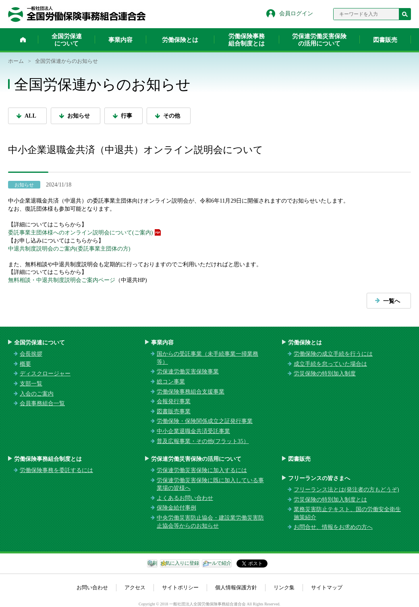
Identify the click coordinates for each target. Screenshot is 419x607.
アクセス (134, 587)
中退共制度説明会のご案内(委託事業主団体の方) (69, 249)
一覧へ (391, 301)
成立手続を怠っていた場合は (330, 364)
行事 (126, 116)
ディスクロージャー (45, 374)
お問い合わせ (92, 587)
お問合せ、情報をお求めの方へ (333, 527)
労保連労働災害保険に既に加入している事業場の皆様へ (210, 484)
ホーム (23, 39)
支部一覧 (31, 384)
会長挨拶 (31, 354)
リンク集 (284, 587)
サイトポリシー (180, 587)
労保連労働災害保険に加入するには (202, 470)
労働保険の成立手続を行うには (333, 354)
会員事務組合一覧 (42, 403)
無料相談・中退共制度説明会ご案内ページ (61, 280)
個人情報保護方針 (236, 587)
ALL (30, 116)
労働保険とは (180, 40)
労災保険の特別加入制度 (325, 374)
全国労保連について (67, 40)
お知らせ (78, 116)
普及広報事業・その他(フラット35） (203, 441)
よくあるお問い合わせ (185, 498)
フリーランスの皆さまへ (319, 478)
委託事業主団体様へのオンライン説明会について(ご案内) (80, 233)
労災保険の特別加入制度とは (330, 500)
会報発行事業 (174, 401)
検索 (405, 14)
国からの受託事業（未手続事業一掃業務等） (207, 358)
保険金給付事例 (176, 508)
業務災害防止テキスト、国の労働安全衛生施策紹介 (347, 513)
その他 (171, 116)
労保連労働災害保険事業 (188, 372)
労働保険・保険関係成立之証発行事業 (205, 421)
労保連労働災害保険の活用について (319, 40)
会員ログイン (296, 13)
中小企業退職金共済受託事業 (193, 431)
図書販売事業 (174, 411)
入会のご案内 (37, 394)
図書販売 (385, 40)
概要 (25, 364)
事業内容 (120, 40)
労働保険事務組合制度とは (246, 40)
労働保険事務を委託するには (56, 470)
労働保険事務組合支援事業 (190, 392)
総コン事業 (171, 382)
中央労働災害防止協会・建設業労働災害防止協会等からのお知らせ (210, 522)
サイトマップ (326, 587)
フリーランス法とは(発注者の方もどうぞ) (346, 490)
